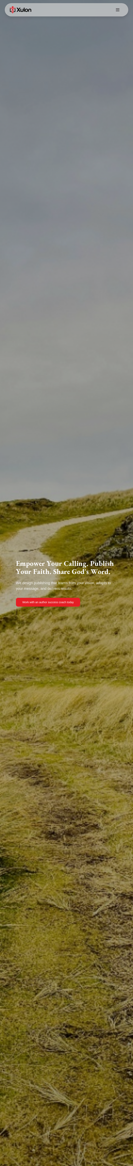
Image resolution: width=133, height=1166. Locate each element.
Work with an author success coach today (48, 602)
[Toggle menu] (118, 10)
